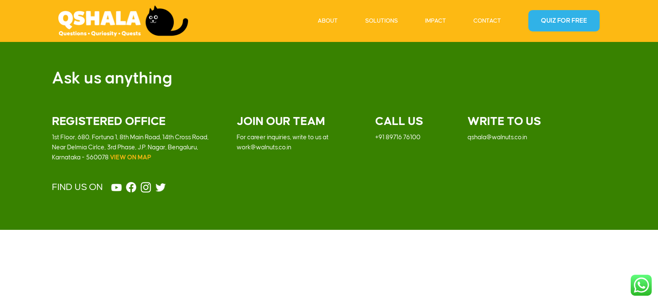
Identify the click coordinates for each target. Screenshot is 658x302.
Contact (487, 21)
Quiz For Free (564, 20)
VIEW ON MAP (130, 157)
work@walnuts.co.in (264, 147)
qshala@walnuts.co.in (497, 137)
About (328, 21)
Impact (435, 21)
